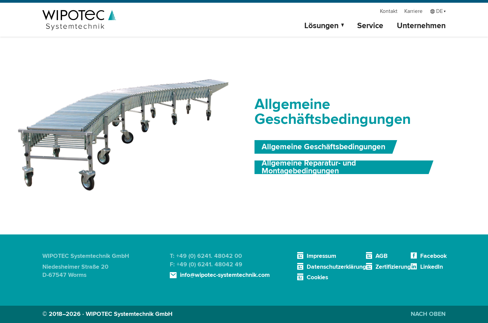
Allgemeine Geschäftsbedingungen (323, 147)
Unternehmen (421, 26)
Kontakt (389, 11)
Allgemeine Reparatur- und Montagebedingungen (309, 167)
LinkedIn (431, 266)
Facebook (433, 256)
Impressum (321, 256)
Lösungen (321, 26)
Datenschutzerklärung (336, 266)
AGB (381, 256)
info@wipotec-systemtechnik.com (225, 275)
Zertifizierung (393, 266)
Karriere (413, 11)
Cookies (317, 277)
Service (370, 26)
